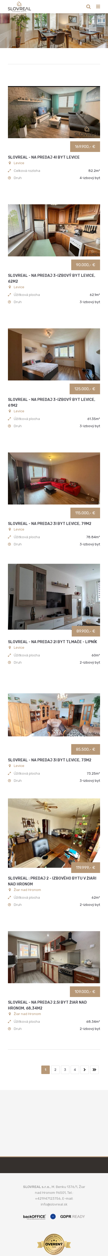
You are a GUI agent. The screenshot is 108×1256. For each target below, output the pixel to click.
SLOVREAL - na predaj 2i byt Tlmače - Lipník (52, 642)
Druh (18, 178)
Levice (16, 163)
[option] (54, 30)
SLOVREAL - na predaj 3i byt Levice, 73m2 (49, 760)
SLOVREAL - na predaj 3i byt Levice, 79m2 (49, 523)
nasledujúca (85, 1070)
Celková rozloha (27, 171)
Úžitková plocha (27, 295)
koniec (94, 1070)
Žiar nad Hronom (24, 890)
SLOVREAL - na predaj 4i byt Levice (44, 157)
